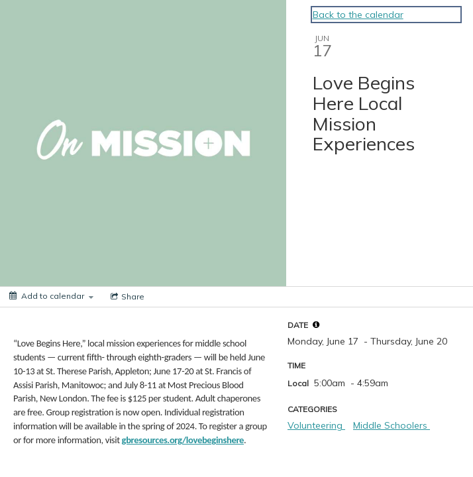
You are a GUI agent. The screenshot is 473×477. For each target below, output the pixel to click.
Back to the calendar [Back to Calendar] (358, 15)
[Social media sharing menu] (126, 297)
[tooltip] (316, 325)
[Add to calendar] (51, 296)
